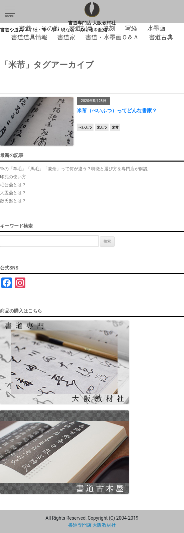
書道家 (66, 37)
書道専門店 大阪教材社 (92, 22)
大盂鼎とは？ (13, 192)
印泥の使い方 (13, 176)
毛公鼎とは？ (13, 184)
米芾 (115, 127)
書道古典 (161, 37)
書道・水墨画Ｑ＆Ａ (112, 37)
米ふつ (102, 127)
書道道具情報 (29, 37)
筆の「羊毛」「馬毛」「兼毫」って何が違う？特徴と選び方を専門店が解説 (74, 168)
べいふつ (85, 127)
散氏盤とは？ (13, 200)
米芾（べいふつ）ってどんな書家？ (117, 111)
